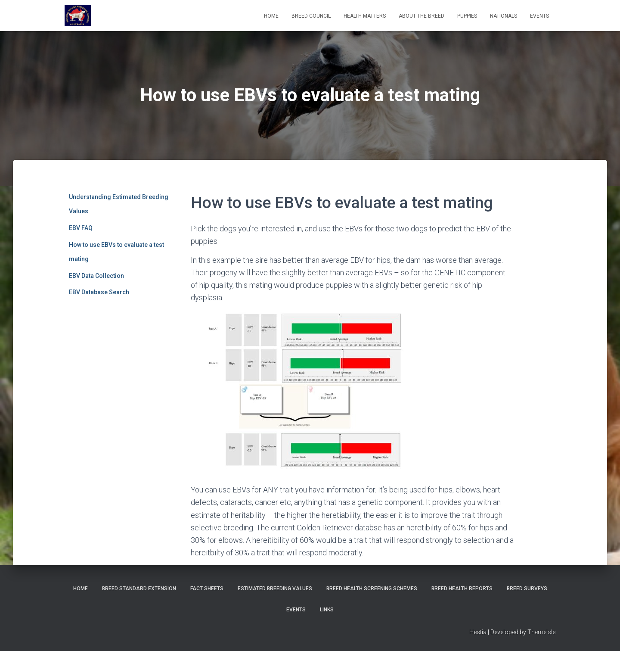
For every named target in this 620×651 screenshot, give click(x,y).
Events (296, 610)
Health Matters (365, 16)
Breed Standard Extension (139, 589)
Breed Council (311, 16)
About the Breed (421, 16)
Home (271, 16)
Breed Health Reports (462, 589)
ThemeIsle (541, 632)
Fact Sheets (206, 589)
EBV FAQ (81, 227)
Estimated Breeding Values (275, 589)
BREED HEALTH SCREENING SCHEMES (371, 589)
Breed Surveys (527, 589)
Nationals (503, 16)
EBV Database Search (99, 292)
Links (327, 610)
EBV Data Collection (96, 275)
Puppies (467, 16)
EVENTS (539, 16)
